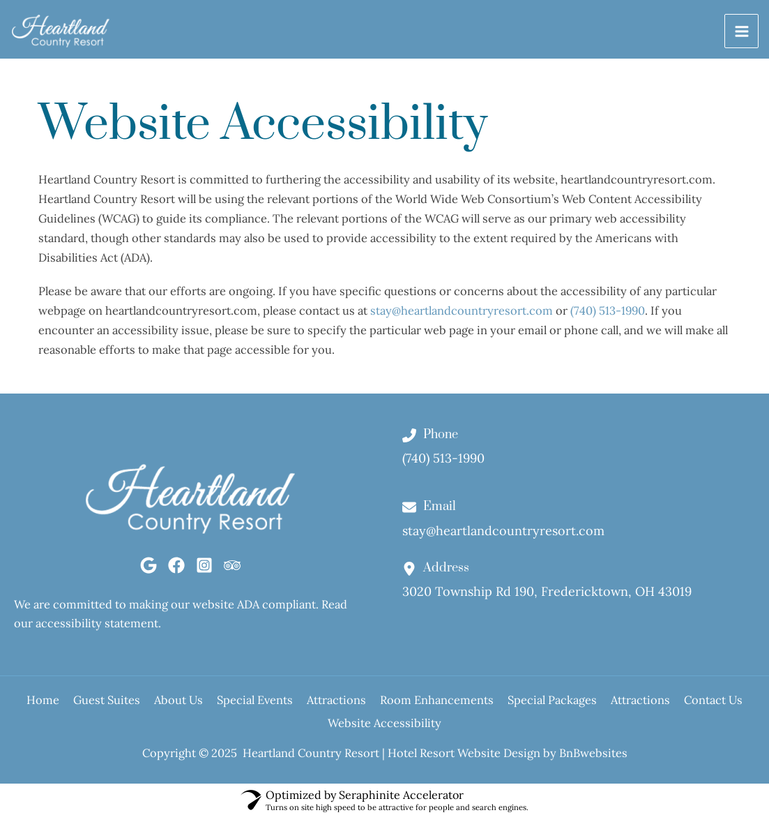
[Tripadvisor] (232, 569)
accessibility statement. (98, 627)
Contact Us (313, 724)
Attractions (379, 704)
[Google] (148, 569)
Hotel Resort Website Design (464, 750)
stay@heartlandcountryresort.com (461, 314)
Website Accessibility (428, 724)
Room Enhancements (494, 704)
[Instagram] (204, 569)
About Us (193, 704)
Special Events (284, 704)
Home (30, 704)
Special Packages (623, 704)
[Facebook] (176, 569)
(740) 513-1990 (607, 314)
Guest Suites (108, 704)
